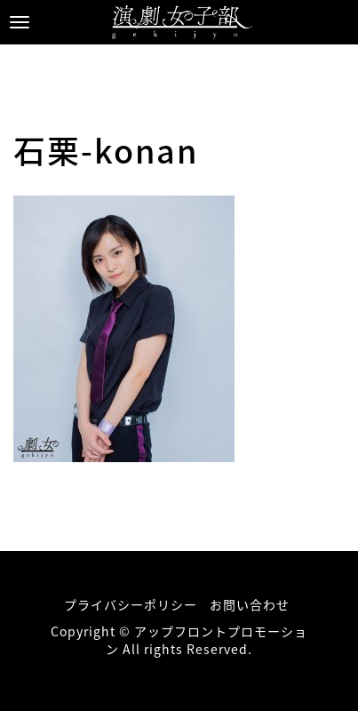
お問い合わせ (250, 604)
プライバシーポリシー (130, 604)
